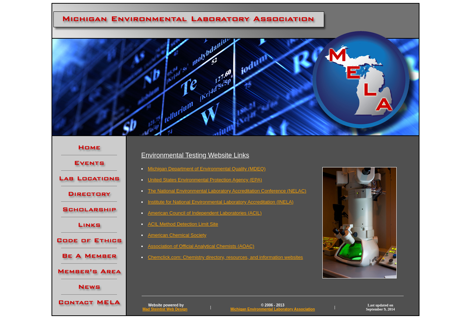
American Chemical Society (177, 235)
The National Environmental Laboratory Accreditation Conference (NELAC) (227, 191)
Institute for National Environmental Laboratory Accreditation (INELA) (221, 202)
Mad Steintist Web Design (164, 309)
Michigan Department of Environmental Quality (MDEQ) (207, 168)
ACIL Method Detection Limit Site (183, 224)
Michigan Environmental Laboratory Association (272, 309)
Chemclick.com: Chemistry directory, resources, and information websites (225, 257)
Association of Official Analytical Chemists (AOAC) (201, 246)
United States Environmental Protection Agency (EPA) (205, 180)
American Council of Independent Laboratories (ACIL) (205, 213)
